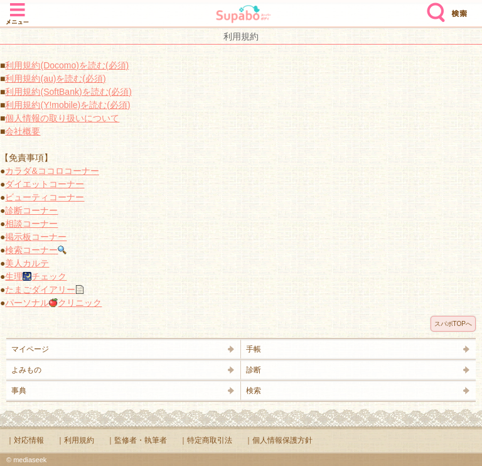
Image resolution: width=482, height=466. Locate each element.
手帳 (253, 349)
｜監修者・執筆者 (137, 440)
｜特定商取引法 (205, 440)
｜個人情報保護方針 (279, 440)
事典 (18, 390)
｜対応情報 (25, 440)
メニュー (17, 8)
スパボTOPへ (453, 323)
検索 (433, 8)
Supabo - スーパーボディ (243, 15)
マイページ (30, 349)
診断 (253, 370)
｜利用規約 (75, 440)
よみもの (26, 370)
